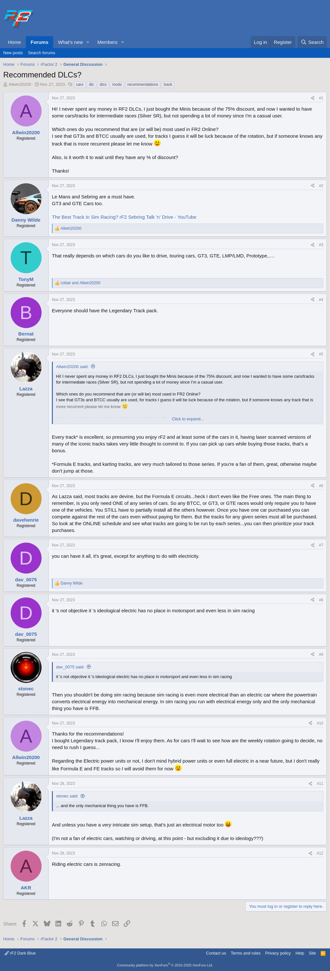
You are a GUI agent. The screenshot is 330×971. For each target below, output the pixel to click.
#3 (321, 245)
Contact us (216, 953)
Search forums (41, 52)
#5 (321, 354)
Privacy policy (278, 953)
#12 (320, 853)
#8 (321, 600)
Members (107, 42)
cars (79, 84)
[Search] (312, 42)
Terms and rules (245, 953)
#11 (320, 783)
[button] (87, 42)
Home (14, 42)
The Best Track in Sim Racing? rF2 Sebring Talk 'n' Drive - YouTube (124, 217)
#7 (321, 545)
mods (116, 84)
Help (300, 953)
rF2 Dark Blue (20, 953)
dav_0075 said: (70, 667)
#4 (321, 299)
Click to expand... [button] (188, 418)
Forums (39, 42)
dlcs (103, 84)
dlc (91, 84)
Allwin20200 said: (72, 366)
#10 (320, 723)
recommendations (142, 84)
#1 (321, 98)
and (80, 283)
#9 (321, 654)
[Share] (312, 98)
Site (312, 953)
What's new (70, 42)
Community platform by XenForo (165, 965)
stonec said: (67, 796)
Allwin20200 (20, 84)
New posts (13, 52)
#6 (321, 486)
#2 (321, 186)
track (168, 84)
